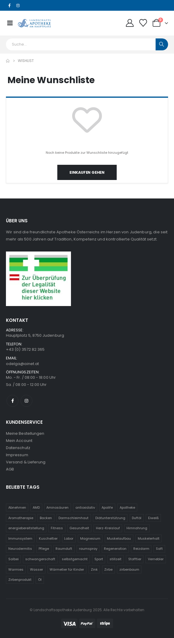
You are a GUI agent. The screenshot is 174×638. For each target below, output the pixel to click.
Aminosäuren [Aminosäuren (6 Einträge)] (57, 507)
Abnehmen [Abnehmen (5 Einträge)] (17, 507)
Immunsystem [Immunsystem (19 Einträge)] (20, 538)
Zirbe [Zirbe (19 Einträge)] (108, 569)
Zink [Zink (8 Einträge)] (94, 569)
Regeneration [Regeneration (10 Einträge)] (115, 548)
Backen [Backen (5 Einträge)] (46, 518)
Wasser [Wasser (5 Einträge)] (36, 569)
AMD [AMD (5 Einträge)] (36, 507)
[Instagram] (18, 6)
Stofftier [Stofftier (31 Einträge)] (134, 559)
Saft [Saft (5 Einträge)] (159, 548)
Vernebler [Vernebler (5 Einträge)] (156, 559)
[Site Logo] (34, 23)
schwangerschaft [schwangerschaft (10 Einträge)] (40, 559)
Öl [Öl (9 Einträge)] (40, 579)
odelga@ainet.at (22, 364)
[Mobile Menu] (10, 23)
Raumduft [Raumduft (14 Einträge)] (64, 548)
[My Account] (129, 23)
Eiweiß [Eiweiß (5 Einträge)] (153, 518)
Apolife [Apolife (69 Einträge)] (107, 507)
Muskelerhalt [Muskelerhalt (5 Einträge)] (148, 538)
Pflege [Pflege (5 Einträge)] (44, 548)
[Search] (162, 44)
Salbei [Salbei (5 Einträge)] (13, 559)
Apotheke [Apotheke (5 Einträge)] (127, 507)
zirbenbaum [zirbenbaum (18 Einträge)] (129, 569)
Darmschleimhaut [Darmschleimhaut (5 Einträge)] (73, 518)
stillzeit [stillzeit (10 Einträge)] (115, 559)
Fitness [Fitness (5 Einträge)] (57, 528)
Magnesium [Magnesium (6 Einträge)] (90, 538)
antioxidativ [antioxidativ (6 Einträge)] (85, 507)
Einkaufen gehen (87, 172)
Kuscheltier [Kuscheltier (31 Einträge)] (48, 538)
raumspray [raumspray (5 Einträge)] (88, 548)
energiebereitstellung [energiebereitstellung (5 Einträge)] (26, 528)
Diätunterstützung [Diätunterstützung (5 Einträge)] (110, 518)
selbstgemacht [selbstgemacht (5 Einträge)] (75, 559)
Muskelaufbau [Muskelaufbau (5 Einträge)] (119, 538)
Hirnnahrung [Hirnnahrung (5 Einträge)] (136, 528)
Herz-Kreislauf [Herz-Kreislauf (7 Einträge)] (108, 528)
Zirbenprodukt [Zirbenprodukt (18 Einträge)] (19, 579)
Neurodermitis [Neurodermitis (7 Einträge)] (20, 548)
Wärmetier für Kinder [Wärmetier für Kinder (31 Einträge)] (67, 569)
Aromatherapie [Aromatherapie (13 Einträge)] (20, 518)
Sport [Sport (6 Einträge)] (98, 559)
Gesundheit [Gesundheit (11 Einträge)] (79, 528)
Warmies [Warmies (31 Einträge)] (15, 569)
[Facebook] (9, 6)
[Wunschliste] (143, 23)
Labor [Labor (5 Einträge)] (68, 538)
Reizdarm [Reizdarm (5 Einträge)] (141, 548)
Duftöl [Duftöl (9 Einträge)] (136, 518)
